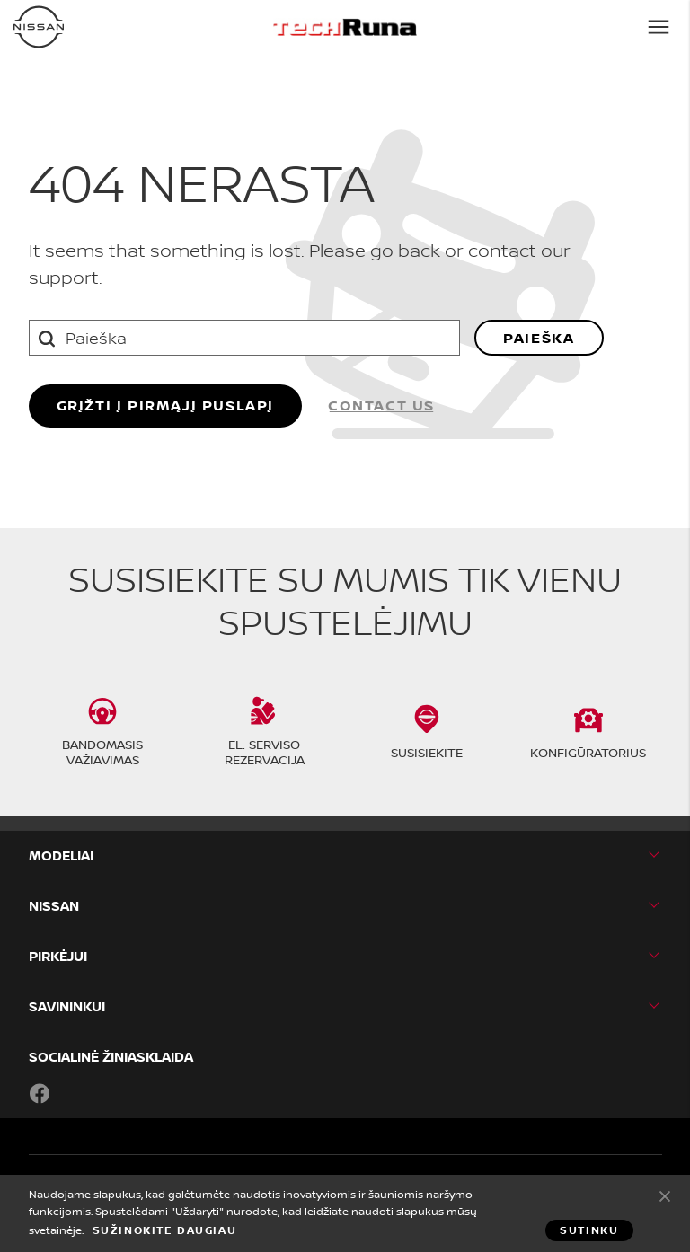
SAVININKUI (67, 1006)
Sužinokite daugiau (165, 1230)
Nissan (54, 905)
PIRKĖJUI (58, 956)
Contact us (381, 405)
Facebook (39, 1093)
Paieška (538, 338)
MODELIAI (61, 855)
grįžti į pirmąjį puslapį (165, 405)
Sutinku (664, 1195)
